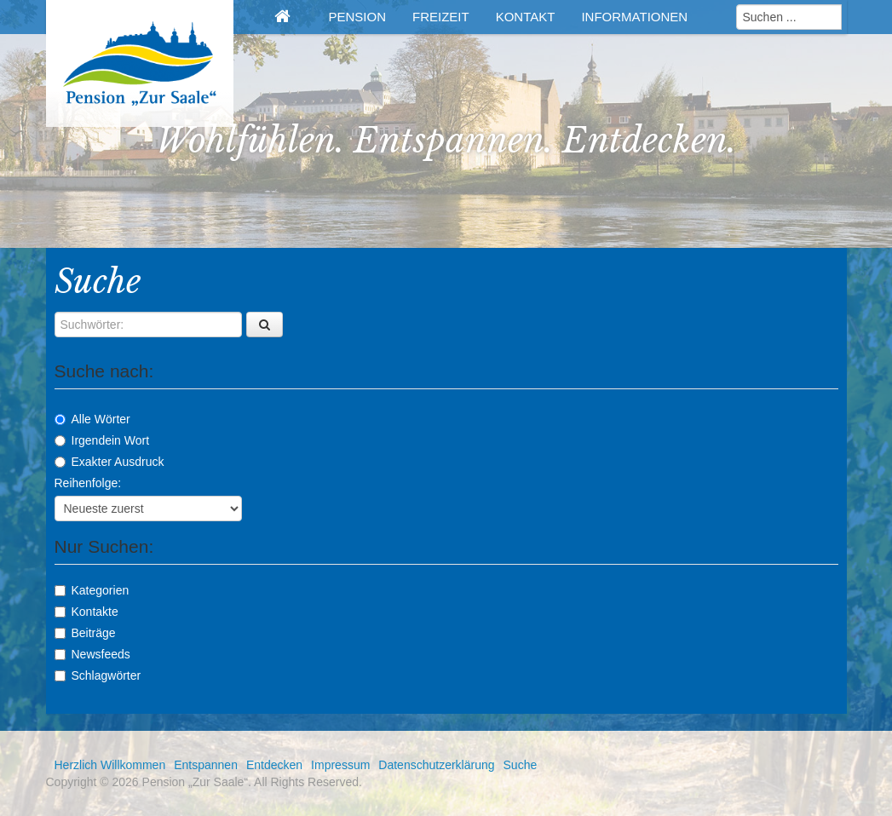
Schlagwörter (98, 675)
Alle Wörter (92, 419)
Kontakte (86, 611)
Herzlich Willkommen (110, 765)
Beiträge (85, 633)
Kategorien (92, 590)
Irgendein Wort (102, 440)
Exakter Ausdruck (109, 461)
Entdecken (274, 765)
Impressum (340, 765)
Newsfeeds (92, 654)
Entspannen (206, 765)
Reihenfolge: (88, 483)
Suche (521, 765)
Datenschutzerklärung (436, 765)
